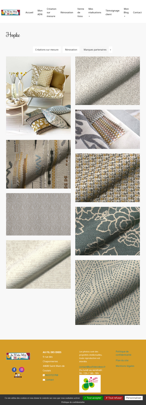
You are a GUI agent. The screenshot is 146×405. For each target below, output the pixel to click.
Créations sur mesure (46, 49)
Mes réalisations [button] (94, 11)
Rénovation (67, 11)
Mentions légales (125, 366)
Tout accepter (92, 397)
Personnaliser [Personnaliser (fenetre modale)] (133, 397)
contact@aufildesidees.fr (92, 366)
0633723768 (51, 375)
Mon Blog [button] (126, 11)
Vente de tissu (80, 11)
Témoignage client (112, 11)
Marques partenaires (95, 49)
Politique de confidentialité (123, 353)
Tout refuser (114, 397)
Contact (137, 11)
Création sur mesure (51, 11)
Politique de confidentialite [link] (73, 402)
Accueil (29, 11)
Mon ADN (39, 11)
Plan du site (122, 360)
